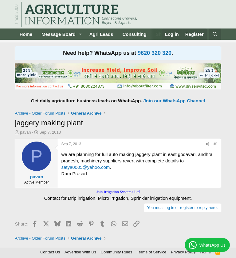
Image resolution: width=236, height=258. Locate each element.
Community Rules (116, 252)
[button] (80, 34)
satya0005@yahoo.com (85, 167)
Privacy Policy (183, 252)
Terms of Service (152, 252)
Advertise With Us (80, 252)
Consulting (134, 34)
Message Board (58, 34)
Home (25, 34)
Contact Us (50, 252)
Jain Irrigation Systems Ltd (118, 191)
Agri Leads (101, 34)
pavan (25, 132)
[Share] (207, 144)
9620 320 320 (154, 53)
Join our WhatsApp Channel (174, 100)
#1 (216, 144)
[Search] (215, 34)
